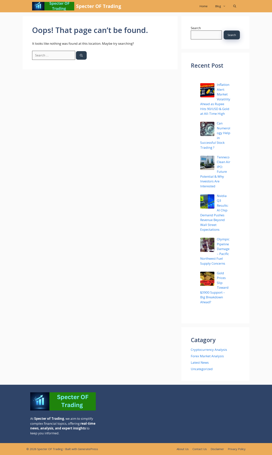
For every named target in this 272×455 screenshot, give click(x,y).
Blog (222, 6)
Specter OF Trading (98, 6)
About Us (183, 449)
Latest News (200, 362)
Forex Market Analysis (207, 356)
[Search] (81, 55)
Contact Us (199, 449)
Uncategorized (202, 369)
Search (196, 28)
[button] (235, 6)
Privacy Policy (237, 449)
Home (203, 6)
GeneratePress (88, 449)
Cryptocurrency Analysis (209, 349)
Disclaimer (217, 449)
